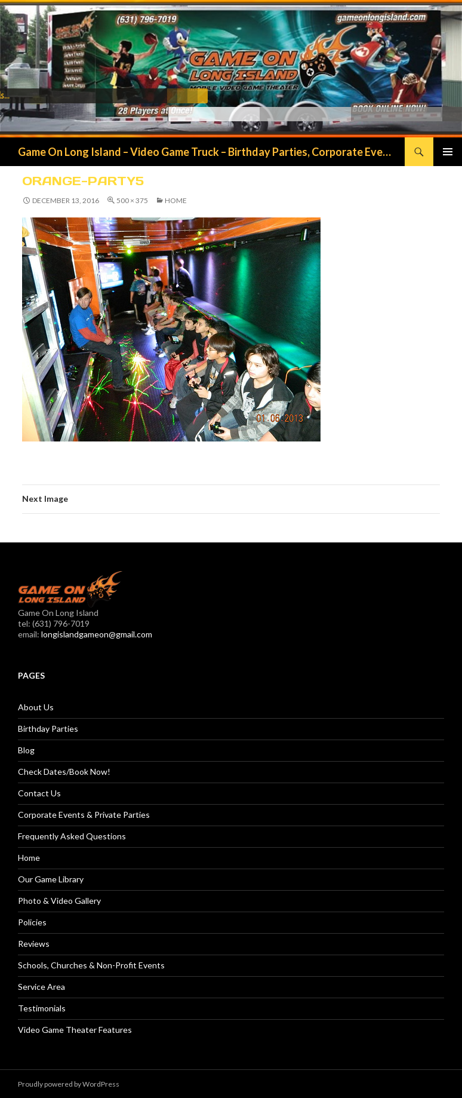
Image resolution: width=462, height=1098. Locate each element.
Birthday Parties (48, 728)
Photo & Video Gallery (59, 900)
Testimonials (42, 1008)
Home (176, 200)
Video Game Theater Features (75, 1030)
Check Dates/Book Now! (64, 771)
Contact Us (39, 793)
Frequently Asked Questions (72, 836)
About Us (36, 707)
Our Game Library (51, 879)
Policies (32, 922)
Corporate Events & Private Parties (84, 814)
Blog (26, 750)
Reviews (34, 943)
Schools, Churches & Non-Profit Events (91, 965)
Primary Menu (447, 151)
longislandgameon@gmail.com (96, 634)
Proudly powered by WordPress (68, 1083)
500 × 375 (132, 200)
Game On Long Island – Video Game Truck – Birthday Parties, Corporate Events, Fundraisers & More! (205, 151)
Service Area (41, 987)
